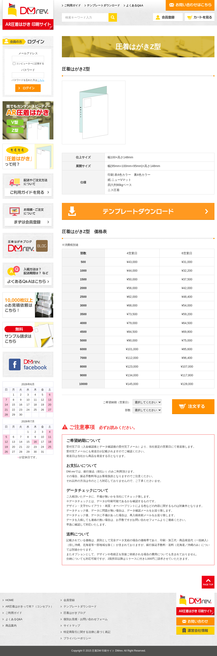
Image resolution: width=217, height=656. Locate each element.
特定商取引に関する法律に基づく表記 (87, 632)
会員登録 (69, 600)
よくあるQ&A (134, 5)
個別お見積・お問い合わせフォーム (86, 619)
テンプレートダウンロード (103, 5)
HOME (10, 600)
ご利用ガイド (72, 5)
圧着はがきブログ (75, 612)
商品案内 (11, 625)
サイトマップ (72, 625)
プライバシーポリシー (77, 638)
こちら (40, 80)
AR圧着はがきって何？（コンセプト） (29, 606)
